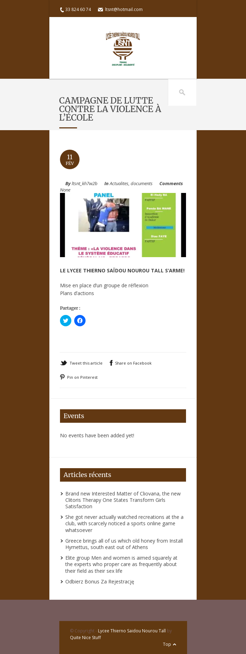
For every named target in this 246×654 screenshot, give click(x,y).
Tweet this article (86, 363)
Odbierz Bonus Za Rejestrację (99, 581)
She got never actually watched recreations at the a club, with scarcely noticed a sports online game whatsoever (124, 523)
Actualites (119, 183)
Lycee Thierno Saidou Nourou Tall (132, 631)
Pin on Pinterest (82, 377)
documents (142, 183)
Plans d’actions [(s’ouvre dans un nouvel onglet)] (77, 293)
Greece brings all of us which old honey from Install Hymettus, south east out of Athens (124, 543)
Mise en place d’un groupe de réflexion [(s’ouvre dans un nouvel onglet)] (104, 285)
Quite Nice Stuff (85, 637)
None (65, 190)
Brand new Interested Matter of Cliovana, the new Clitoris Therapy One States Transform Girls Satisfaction (123, 500)
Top (167, 644)
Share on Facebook (133, 363)
